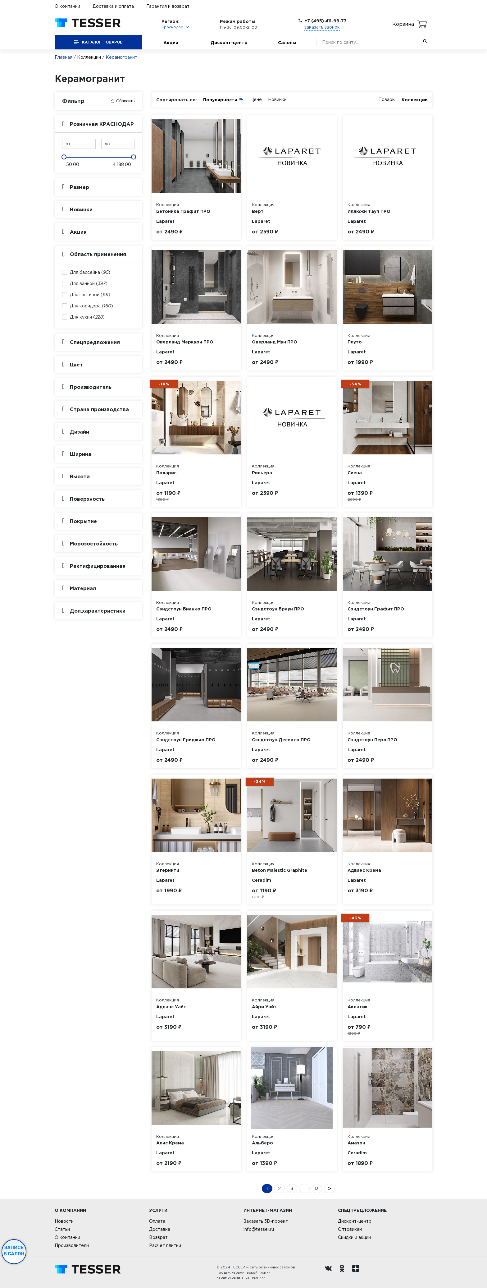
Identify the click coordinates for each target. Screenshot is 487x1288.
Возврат (158, 1237)
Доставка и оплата (113, 6)
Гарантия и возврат (167, 6)
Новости (64, 1221)
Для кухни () (87, 317)
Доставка (159, 1229)
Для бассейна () (90, 272)
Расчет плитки (165, 1245)
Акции (170, 42)
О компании (67, 6)
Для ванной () (88, 283)
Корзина (403, 24)
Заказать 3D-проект (266, 1221)
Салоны (287, 42)
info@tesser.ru (259, 1229)
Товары (387, 99)
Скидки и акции (354, 1237)
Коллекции (89, 57)
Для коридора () (91, 305)
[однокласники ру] (343, 1272)
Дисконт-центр (229, 42)
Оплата (157, 1221)
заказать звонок (322, 27)
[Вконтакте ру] (330, 1272)
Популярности (223, 99)
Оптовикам (350, 1229)
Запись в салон (14, 1251)
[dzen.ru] (357, 1272)
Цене (256, 99)
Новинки (277, 99)
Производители (72, 1245)
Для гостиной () (90, 294)
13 (317, 1188)
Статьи (62, 1229)
